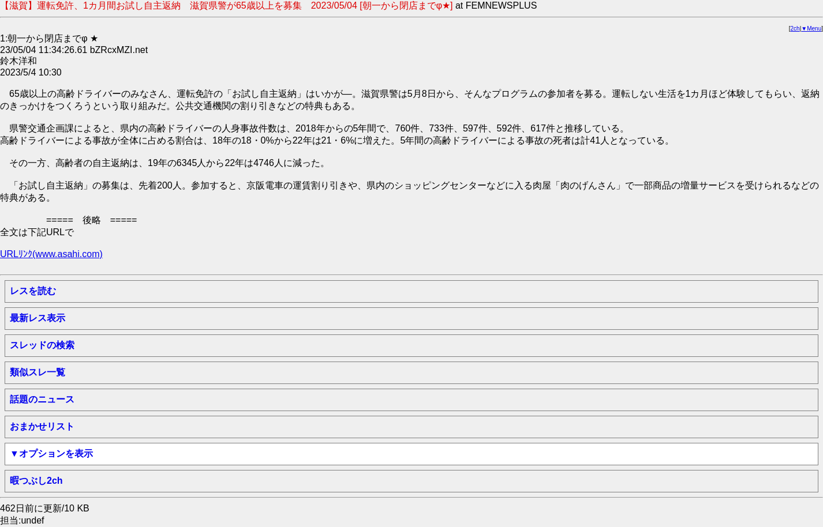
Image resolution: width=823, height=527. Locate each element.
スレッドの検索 (42, 345)
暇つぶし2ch (36, 480)
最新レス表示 (37, 318)
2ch (795, 28)
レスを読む (33, 291)
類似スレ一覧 (37, 372)
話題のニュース (42, 399)
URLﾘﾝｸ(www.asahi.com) (51, 254)
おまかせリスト (42, 426)
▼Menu (811, 28)
